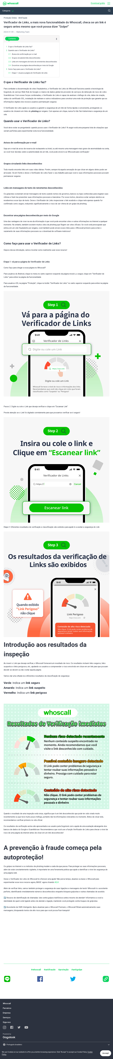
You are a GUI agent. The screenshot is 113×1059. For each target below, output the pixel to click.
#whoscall (36, 969)
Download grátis (98, 3)
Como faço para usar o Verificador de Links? (24, 69)
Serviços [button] (6, 1017)
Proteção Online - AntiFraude (15, 18)
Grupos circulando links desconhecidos (26, 58)
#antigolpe (76, 969)
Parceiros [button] (7, 1008)
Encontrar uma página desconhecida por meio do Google (33, 65)
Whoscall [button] (7, 1003)
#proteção (63, 969)
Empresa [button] (6, 1013)
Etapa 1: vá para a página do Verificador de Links (29, 73)
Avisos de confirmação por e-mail (24, 54)
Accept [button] (105, 1053)
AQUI (57, 882)
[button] (108, 3)
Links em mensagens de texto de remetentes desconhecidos (34, 62)
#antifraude (49, 969)
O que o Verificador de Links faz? (20, 47)
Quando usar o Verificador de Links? (21, 50)
